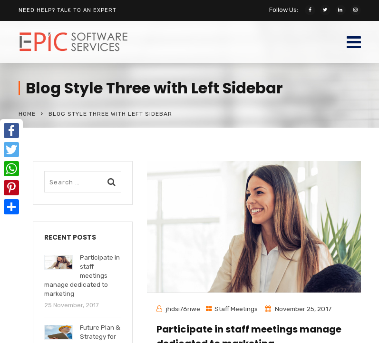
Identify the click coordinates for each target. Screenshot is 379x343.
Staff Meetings (236, 309)
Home (27, 114)
